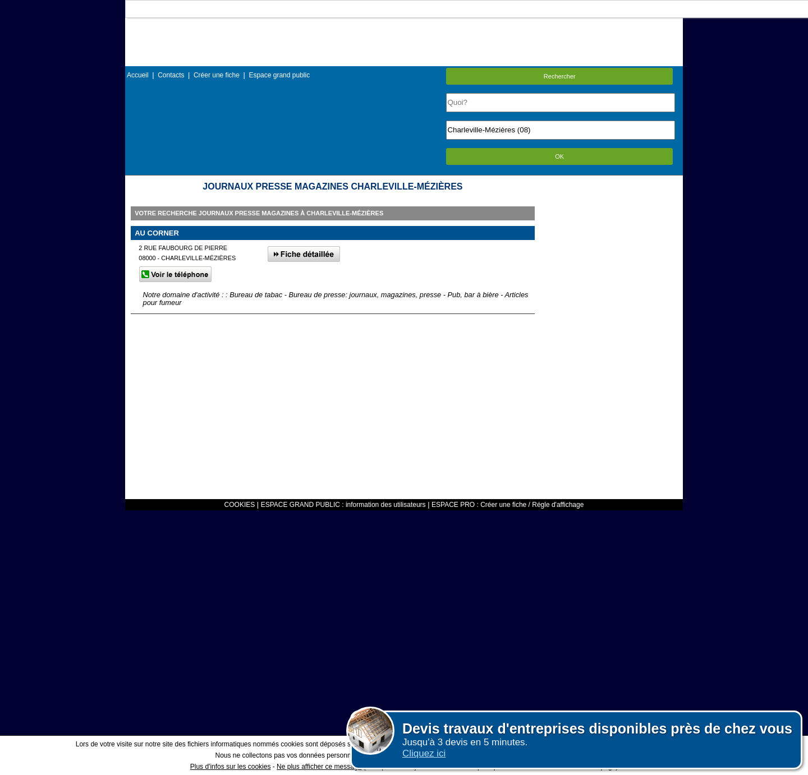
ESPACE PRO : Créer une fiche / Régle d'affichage (507, 505)
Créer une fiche (217, 75)
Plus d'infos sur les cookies (230, 767)
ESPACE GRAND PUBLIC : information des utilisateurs (343, 505)
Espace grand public (279, 75)
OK (559, 156)
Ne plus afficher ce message (319, 767)
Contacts (171, 75)
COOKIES (239, 505)
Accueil (138, 75)
